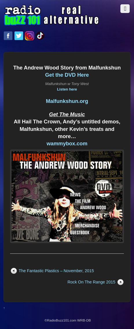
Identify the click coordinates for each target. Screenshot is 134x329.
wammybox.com (67, 143)
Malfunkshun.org (67, 101)
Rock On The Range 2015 (91, 282)
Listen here (67, 89)
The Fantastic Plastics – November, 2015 (56, 270)
